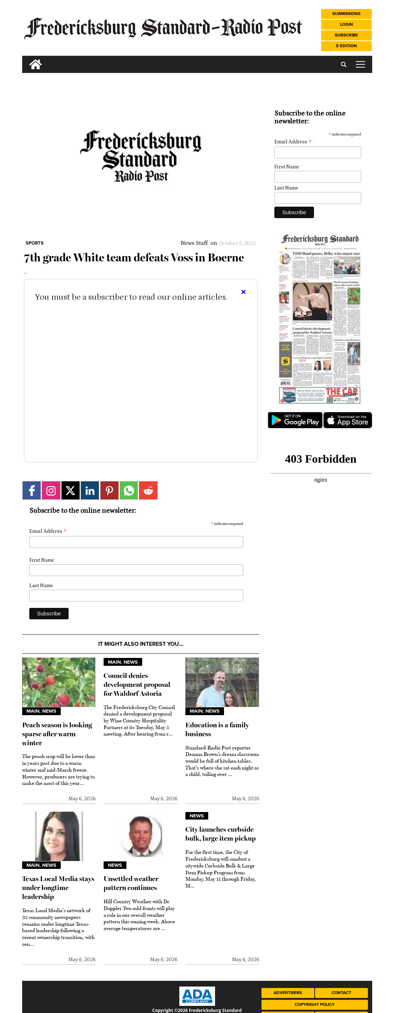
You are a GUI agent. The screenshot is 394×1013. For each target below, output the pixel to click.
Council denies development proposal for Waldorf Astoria (137, 685)
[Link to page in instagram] (51, 490)
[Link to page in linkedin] (90, 490)
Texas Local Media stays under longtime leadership (58, 888)
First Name (41, 560)
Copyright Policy (315, 1004)
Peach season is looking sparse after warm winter (57, 734)
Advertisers (288, 992)
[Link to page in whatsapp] (129, 490)
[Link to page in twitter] (70, 490)
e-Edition (346, 46)
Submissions (346, 13)
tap (360, 64)
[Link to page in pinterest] (109, 490)
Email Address (47, 531)
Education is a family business (217, 729)
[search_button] (25, 59)
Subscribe (346, 35)
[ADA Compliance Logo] (197, 1004)
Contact (341, 992)
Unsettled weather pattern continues (131, 883)
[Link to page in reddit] (148, 490)
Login (346, 24)
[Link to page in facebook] (32, 490)
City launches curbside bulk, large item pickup (220, 833)
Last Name (41, 586)
